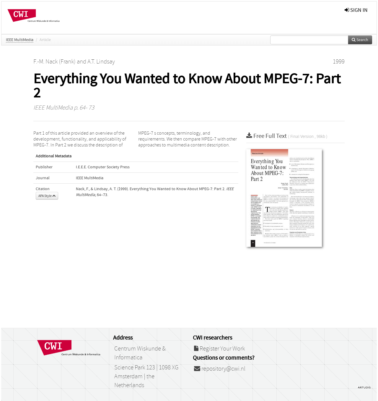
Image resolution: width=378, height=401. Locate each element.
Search (360, 40)
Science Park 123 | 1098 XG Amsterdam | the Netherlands (146, 376)
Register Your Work (219, 348)
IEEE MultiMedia (19, 40)
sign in (356, 10)
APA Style (47, 196)
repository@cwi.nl (219, 368)
